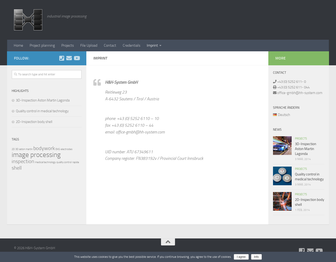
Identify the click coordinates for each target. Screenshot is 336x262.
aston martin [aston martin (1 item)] (26, 149)
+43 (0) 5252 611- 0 (291, 82)
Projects (67, 45)
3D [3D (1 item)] (16, 149)
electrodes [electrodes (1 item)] (66, 149)
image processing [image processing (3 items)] (36, 155)
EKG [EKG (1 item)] (58, 149)
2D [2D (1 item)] (13, 149)
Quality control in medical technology (42, 111)
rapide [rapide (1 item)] (75, 162)
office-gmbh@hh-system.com (299, 93)
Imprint (152, 45)
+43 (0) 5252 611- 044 (293, 87)
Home (18, 45)
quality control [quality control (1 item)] (64, 162)
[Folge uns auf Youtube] (76, 58)
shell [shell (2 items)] (17, 168)
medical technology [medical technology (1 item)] (45, 162)
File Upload (88, 45)
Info (256, 257)
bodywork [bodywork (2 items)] (44, 148)
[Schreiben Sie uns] (69, 58)
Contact (110, 45)
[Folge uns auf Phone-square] (61, 58)
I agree (241, 257)
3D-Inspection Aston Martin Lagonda (43, 100)
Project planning (42, 45)
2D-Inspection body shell (34, 122)
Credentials (131, 45)
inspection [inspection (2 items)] (23, 161)
